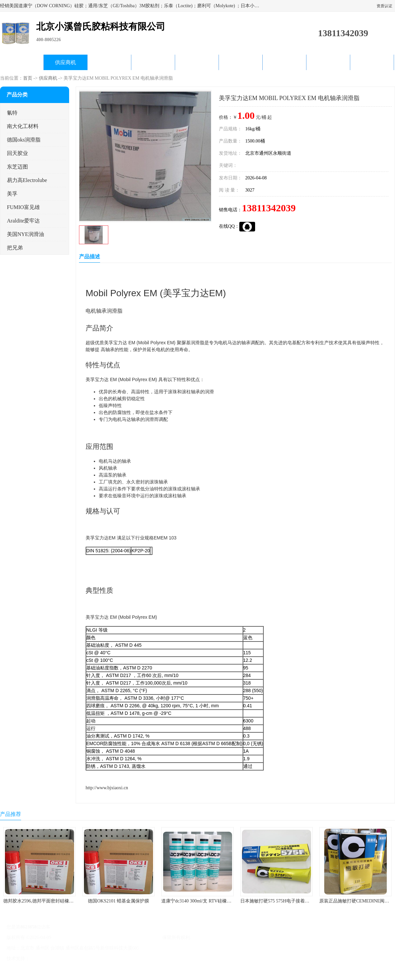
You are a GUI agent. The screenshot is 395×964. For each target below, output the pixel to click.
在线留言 (328, 62)
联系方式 (371, 62)
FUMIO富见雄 (23, 207)
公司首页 (21, 62)
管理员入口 (86, 958)
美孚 (12, 193)
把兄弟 (15, 247)
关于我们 (153, 62)
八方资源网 (42, 958)
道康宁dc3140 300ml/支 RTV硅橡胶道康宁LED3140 (212, 901)
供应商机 (65, 62)
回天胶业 (17, 153)
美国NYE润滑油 (25, 234)
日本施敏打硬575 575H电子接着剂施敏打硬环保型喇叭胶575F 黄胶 (307, 901)
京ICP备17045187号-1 (73, 937)
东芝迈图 (17, 166)
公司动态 (196, 62)
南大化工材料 (23, 126)
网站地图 (108, 958)
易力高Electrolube (27, 180)
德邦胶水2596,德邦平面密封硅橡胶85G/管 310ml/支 (54, 901)
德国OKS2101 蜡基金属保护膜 (118, 901)
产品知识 (240, 62)
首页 (27, 78)
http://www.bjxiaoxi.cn (107, 787)
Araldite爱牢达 (23, 220)
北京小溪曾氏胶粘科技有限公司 (129, 937)
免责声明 (64, 958)
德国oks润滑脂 (23, 140)
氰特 (12, 113)
